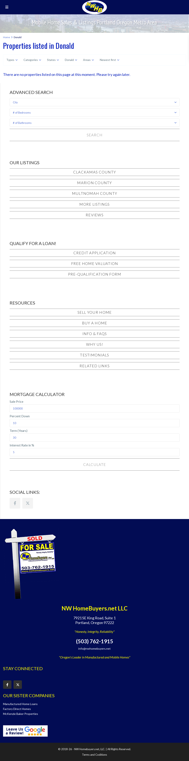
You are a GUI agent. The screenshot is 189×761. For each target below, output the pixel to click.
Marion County (94, 182)
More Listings (94, 204)
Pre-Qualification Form (94, 274)
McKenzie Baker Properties (20, 713)
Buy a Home (94, 323)
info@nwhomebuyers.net (94, 648)
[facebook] (15, 503)
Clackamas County (94, 172)
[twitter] (27, 503)
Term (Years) (18, 430)
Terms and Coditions (94, 754)
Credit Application (94, 253)
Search (94, 135)
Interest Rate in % (22, 445)
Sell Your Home (95, 312)
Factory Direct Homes (17, 709)
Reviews (95, 215)
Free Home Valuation (94, 263)
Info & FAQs (94, 333)
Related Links (95, 366)
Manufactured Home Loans (20, 704)
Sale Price (16, 401)
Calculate (94, 464)
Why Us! (94, 344)
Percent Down (20, 416)
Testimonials (94, 355)
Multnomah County (94, 193)
